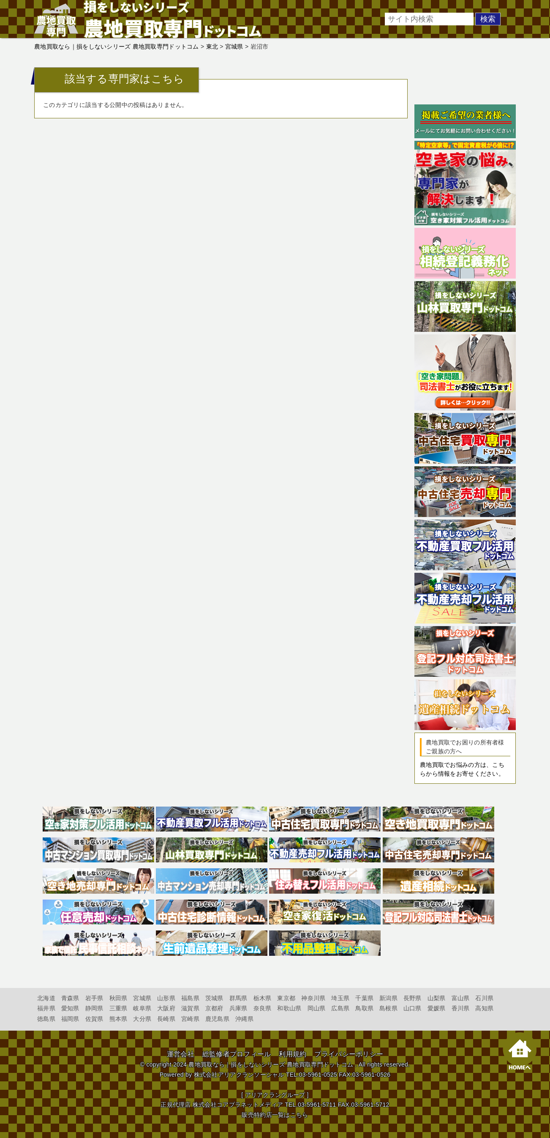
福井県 (46, 1008)
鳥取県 (364, 1008)
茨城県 (214, 998)
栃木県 (262, 998)
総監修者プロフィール (236, 1054)
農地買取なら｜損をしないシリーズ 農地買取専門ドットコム (270, 1064)
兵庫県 (238, 1008)
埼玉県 (340, 998)
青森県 (70, 998)
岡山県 (317, 1008)
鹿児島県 (217, 1018)
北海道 (46, 998)
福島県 (190, 998)
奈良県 (262, 1008)
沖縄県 (244, 1018)
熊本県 (118, 1018)
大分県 (142, 1018)
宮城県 (142, 998)
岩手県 (94, 998)
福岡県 (70, 1018)
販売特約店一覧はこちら (275, 1114)
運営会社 (180, 1054)
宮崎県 (190, 1018)
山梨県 (436, 998)
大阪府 (166, 1008)
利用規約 (292, 1054)
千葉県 (364, 998)
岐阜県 (142, 1008)
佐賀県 (94, 1018)
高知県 (484, 1008)
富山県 (461, 998)
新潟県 (388, 998)
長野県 (412, 998)
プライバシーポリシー (348, 1054)
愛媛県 (436, 1008)
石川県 (484, 998)
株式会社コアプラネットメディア (238, 1104)
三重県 (118, 1008)
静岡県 (94, 1008)
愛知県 (70, 1008)
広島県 (340, 1008)
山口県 (412, 1008)
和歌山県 (289, 1008)
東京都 (286, 998)
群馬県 (238, 998)
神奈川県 (313, 998)
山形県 (166, 998)
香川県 (461, 1008)
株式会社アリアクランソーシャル (239, 1074)
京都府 (214, 1008)
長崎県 (166, 1018)
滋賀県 (190, 1008)
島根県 (388, 1008)
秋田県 (118, 998)
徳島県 (46, 1018)
